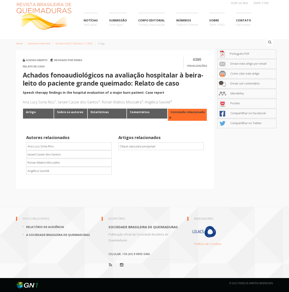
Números (187, 22)
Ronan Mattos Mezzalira (44, 162)
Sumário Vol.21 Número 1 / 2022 (74, 43)
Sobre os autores (70, 112)
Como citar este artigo (239, 73)
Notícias (91, 22)
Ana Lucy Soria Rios (41, 146)
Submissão (118, 22)
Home (19, 43)
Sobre (217, 22)
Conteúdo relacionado (188, 112)
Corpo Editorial (151, 22)
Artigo (31, 112)
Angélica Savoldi (38, 171)
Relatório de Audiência (45, 227)
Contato (243, 22)
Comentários (139, 112)
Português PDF (234, 54)
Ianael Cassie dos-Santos (44, 154)
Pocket (229, 103)
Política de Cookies (208, 244)
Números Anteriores (39, 43)
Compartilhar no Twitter (240, 123)
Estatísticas (100, 112)
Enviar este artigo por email (242, 64)
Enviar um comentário (239, 83)
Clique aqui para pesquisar (138, 146)
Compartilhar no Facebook (242, 113)
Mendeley (231, 93)
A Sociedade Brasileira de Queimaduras (58, 235)
